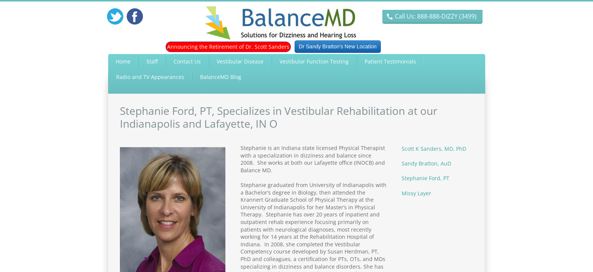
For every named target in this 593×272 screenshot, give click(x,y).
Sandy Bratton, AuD (426, 163)
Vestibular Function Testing (314, 61)
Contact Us (187, 61)
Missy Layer (416, 193)
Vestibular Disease (240, 61)
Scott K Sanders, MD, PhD (434, 148)
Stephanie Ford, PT (425, 178)
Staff (152, 61)
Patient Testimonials (390, 61)
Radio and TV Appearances (150, 76)
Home (123, 61)
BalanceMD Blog (220, 76)
